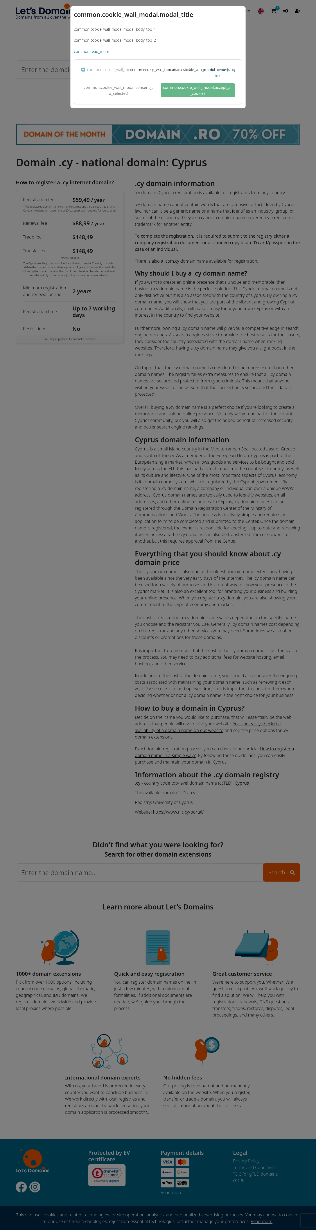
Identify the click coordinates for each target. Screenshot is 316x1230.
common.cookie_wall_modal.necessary (120, 69)
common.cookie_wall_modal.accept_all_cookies (197, 90)
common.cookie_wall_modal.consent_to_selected (118, 90)
